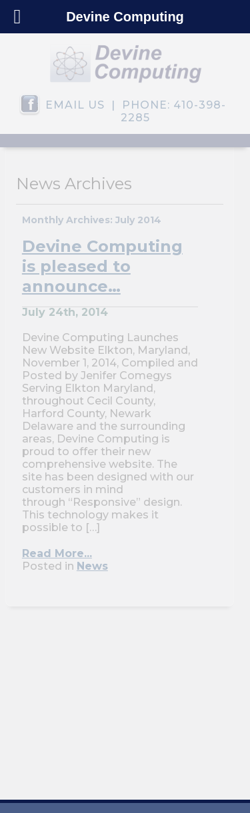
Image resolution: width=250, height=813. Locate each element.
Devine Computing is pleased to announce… (102, 266)
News (92, 566)
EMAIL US (75, 105)
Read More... (57, 553)
